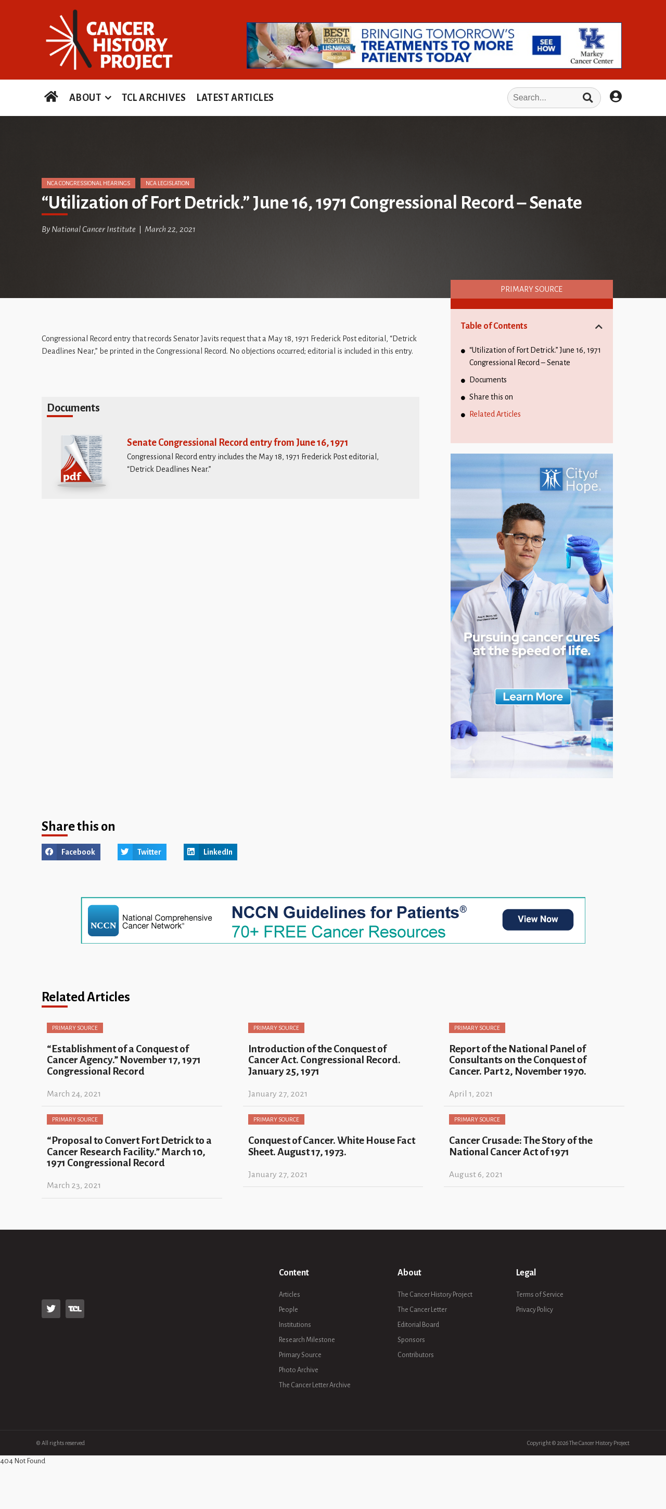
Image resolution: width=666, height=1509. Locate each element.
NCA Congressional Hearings (88, 183)
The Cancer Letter (422, 1309)
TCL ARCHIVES (154, 98)
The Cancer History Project (435, 1294)
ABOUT (85, 98)
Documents (488, 380)
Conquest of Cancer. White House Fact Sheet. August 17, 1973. (331, 1146)
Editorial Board (418, 1325)
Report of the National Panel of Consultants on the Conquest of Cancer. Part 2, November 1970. (517, 1060)
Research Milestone (307, 1340)
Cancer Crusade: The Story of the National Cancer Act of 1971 (521, 1146)
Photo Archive (298, 1370)
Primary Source (531, 289)
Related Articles (495, 414)
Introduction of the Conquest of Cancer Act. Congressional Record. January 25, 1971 (324, 1060)
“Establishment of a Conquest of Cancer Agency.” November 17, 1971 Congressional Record (124, 1060)
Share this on (491, 397)
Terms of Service (539, 1294)
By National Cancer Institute (89, 229)
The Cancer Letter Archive (315, 1385)
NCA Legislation (167, 183)
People (288, 1309)
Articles (289, 1294)
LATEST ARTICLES (235, 98)
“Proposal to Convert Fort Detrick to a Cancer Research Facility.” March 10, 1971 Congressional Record (129, 1151)
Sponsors (411, 1340)
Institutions (295, 1325)
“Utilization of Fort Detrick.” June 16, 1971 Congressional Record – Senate (535, 356)
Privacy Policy (534, 1309)
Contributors (416, 1355)
